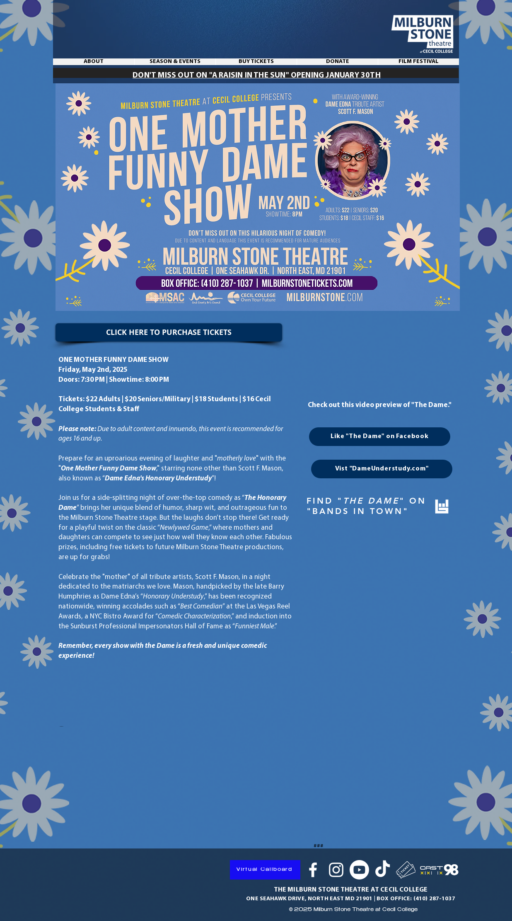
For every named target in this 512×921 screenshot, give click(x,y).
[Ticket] (405, 870)
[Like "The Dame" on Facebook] (379, 436)
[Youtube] (359, 870)
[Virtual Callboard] (265, 870)
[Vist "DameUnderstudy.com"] (381, 469)
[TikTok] (382, 870)
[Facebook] (313, 870)
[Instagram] (336, 870)
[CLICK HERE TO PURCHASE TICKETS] (169, 332)
